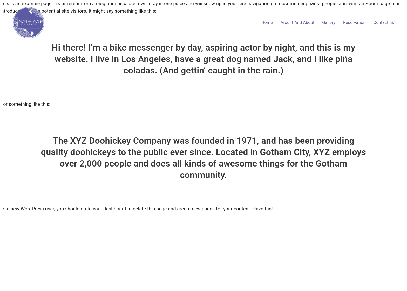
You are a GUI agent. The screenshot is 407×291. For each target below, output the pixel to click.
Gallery (328, 22)
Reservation (354, 22)
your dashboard (109, 208)
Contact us (384, 22)
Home (267, 22)
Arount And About (297, 22)
